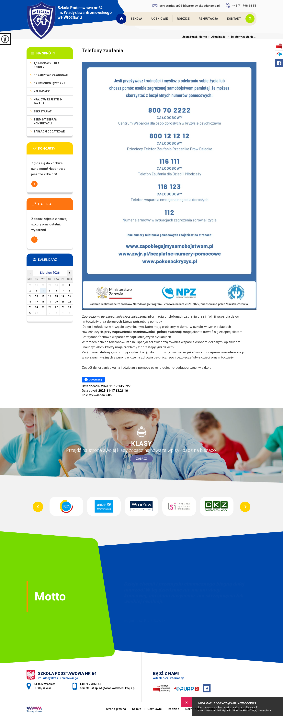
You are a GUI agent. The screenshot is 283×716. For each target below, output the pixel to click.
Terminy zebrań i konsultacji (46, 121)
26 (49, 307)
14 (63, 296)
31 (36, 312)
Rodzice (183, 18)
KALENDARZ (42, 91)
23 (29, 307)
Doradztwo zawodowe (51, 75)
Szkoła (136, 18)
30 (29, 312)
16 (29, 301)
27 (56, 307)
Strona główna (121, 19)
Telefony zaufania (102, 50)
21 (63, 301)
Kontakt (234, 18)
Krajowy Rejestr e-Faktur (48, 101)
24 (36, 307)
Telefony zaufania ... (241, 36)
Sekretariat (43, 111)
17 (36, 301)
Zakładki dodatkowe (49, 131)
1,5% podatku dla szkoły (46, 65)
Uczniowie (159, 18)
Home (203, 36)
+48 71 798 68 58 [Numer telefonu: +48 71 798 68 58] (90, 684)
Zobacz (141, 458)
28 (63, 307)
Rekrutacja (208, 18)
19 (49, 301)
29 (69, 307)
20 (56, 301)
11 (43, 296)
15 (69, 296)
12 (49, 296)
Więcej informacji (34, 184)
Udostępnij (93, 379)
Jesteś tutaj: (190, 36)
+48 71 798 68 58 (241, 5)
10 (36, 296)
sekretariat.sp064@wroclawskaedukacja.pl (186, 5)
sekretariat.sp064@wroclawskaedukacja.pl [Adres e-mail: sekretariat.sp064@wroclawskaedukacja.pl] (107, 688)
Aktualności (216, 36)
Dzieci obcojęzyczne (49, 83)
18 (43, 301)
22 (69, 301)
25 (43, 307)
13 (56, 296)
